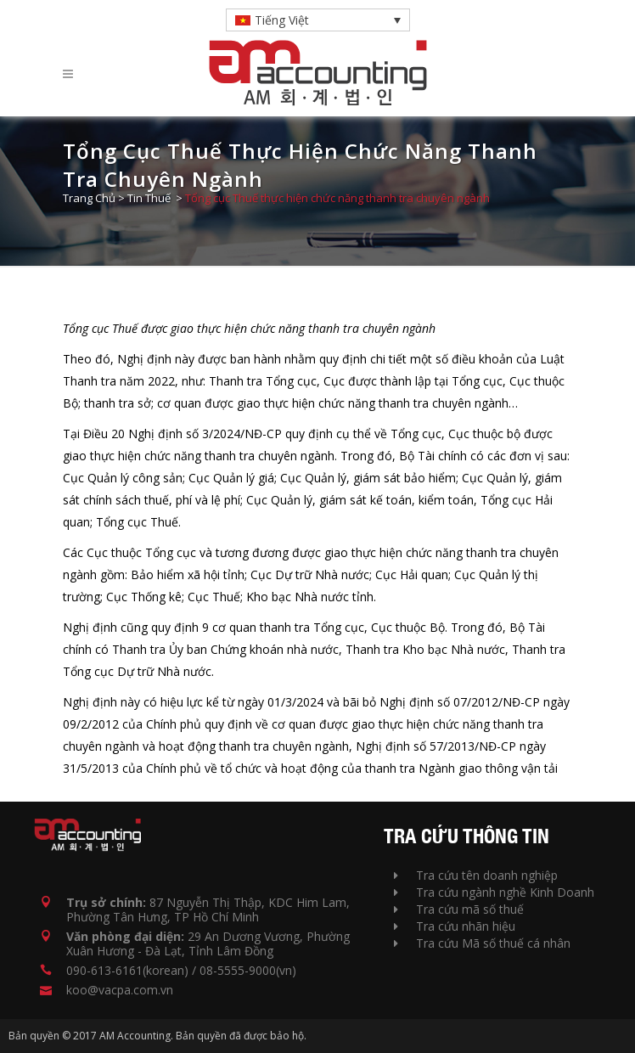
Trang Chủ (89, 198)
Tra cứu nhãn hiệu (454, 926)
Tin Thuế (149, 198)
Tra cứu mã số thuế (459, 909)
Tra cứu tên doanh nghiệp (476, 875)
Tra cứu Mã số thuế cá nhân (482, 943)
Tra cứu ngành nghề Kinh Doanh (494, 892)
